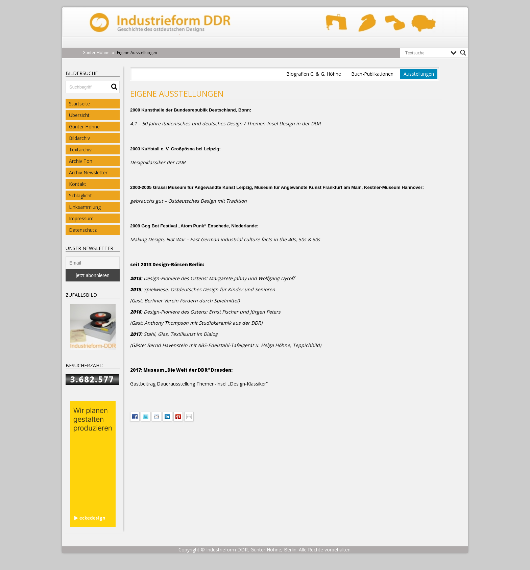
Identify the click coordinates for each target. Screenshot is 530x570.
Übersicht (79, 115)
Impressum (81, 218)
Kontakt (77, 184)
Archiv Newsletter (88, 172)
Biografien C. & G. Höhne (313, 74)
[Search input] (426, 52)
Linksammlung (85, 207)
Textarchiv (80, 149)
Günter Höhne (84, 126)
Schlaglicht (80, 195)
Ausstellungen (419, 74)
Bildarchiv (79, 138)
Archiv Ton (80, 161)
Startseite (79, 103)
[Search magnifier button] (463, 52)
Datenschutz (83, 230)
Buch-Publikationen (372, 74)
